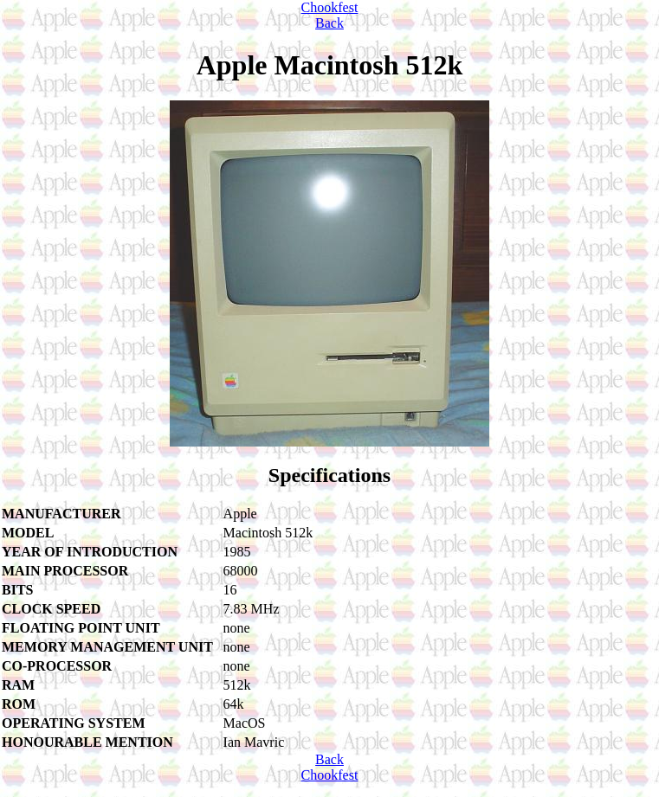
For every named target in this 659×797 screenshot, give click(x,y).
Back (329, 23)
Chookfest (330, 7)
